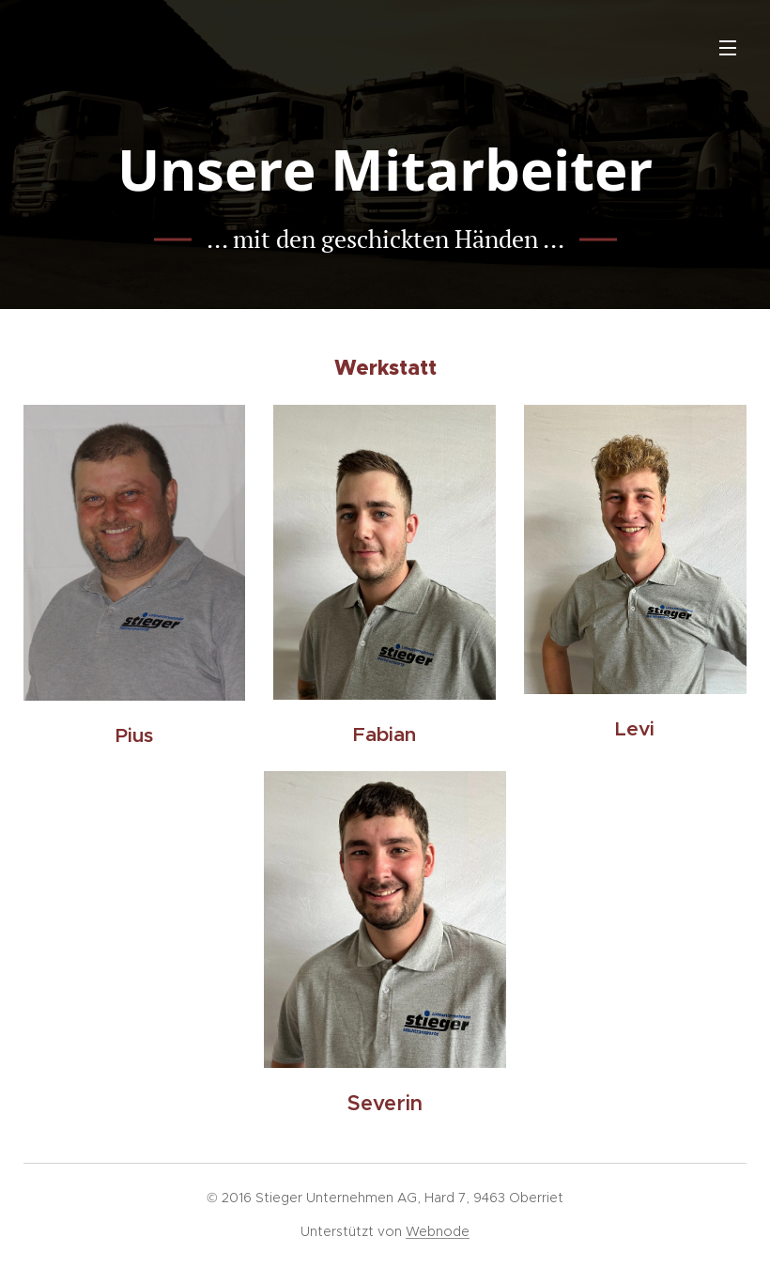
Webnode (438, 1231)
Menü (727, 48)
